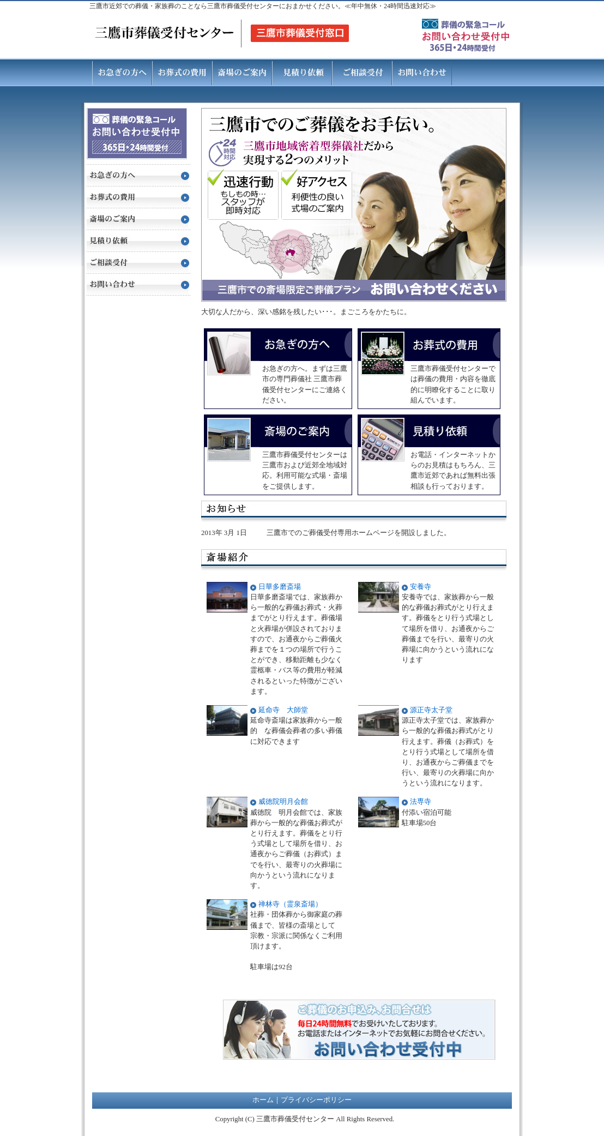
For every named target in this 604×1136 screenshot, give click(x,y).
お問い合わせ (422, 72)
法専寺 (420, 802)
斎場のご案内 (242, 72)
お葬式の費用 (182, 72)
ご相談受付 (362, 72)
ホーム (263, 1100)
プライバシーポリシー (316, 1100)
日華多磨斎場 (279, 587)
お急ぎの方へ (122, 72)
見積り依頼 (302, 72)
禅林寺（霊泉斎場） (290, 904)
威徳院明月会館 (283, 802)
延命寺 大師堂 (283, 710)
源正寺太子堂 (431, 710)
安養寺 (420, 587)
